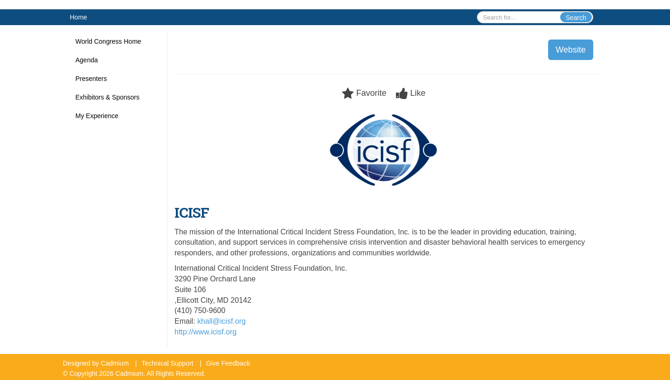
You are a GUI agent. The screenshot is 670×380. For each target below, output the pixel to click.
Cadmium (115, 363)
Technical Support (167, 363)
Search (576, 17)
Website (571, 49)
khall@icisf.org (221, 321)
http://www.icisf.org (205, 332)
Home (78, 17)
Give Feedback (228, 363)
